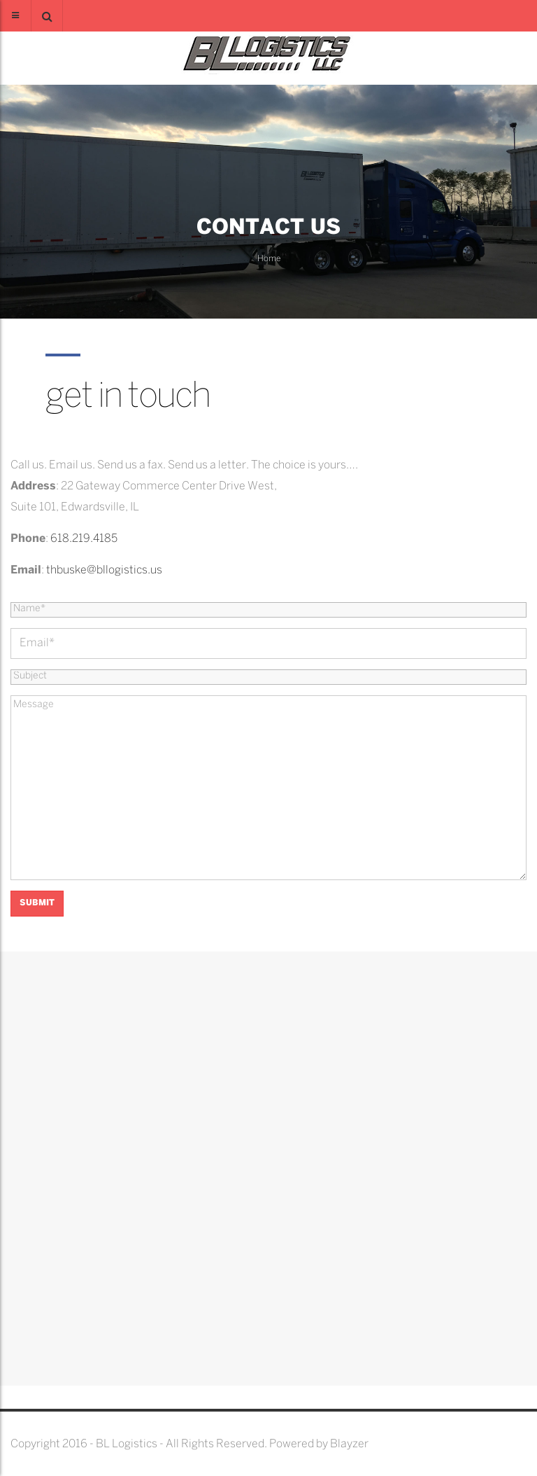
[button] (46, 16)
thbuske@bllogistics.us (104, 570)
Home (268, 259)
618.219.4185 (83, 539)
